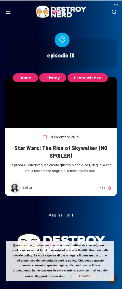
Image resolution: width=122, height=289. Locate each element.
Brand (25, 77)
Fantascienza (87, 77)
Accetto (84, 276)
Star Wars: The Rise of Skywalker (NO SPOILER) (61, 151)
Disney (53, 77)
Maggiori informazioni (50, 276)
